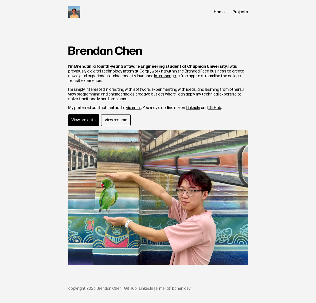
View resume (116, 120)
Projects (240, 12)
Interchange (165, 76)
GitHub (214, 108)
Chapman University (207, 66)
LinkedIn (193, 108)
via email (133, 108)
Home (219, 12)
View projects (83, 120)
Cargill (144, 71)
